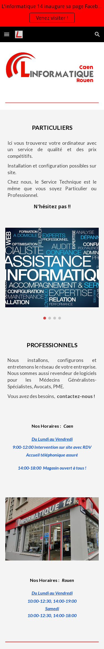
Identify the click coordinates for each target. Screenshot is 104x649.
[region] (52, 13)
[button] (6, 34)
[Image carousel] (52, 274)
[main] (52, 126)
